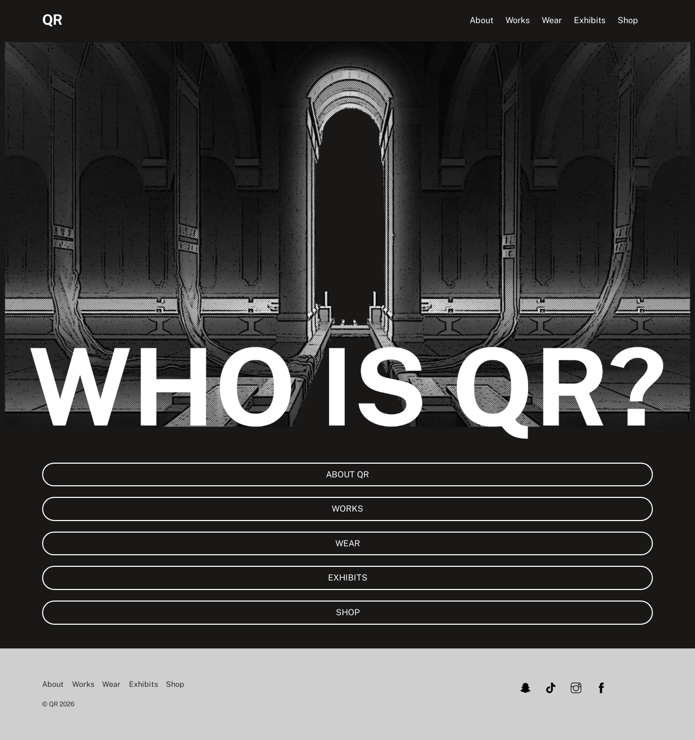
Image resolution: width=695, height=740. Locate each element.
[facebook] (601, 686)
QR (53, 704)
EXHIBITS (348, 578)
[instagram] (576, 686)
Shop (628, 20)
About (481, 20)
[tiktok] (550, 686)
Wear (552, 20)
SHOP (348, 612)
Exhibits (589, 20)
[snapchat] (525, 686)
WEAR (347, 543)
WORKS (347, 509)
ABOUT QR (347, 474)
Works (517, 20)
